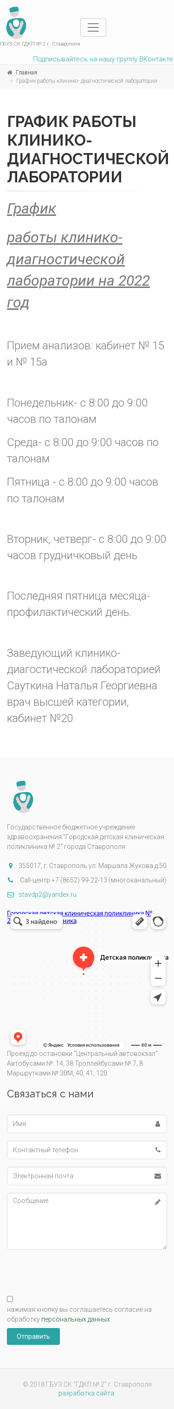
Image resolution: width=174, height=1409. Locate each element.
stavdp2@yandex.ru (42, 894)
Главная (26, 72)
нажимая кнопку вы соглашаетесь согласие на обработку (79, 1314)
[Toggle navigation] (93, 27)
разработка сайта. (87, 1393)
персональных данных (75, 1319)
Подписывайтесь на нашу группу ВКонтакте (101, 59)
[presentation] (77, 1268)
